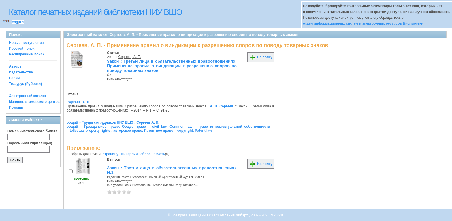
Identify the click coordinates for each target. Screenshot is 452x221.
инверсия (129, 154)
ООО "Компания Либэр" (228, 215)
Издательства (21, 72)
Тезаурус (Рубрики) (25, 84)
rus (21, 22)
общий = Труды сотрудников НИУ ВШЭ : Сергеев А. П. (113, 122)
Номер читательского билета (32, 131)
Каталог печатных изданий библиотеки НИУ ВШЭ (95, 12)
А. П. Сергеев (221, 106)
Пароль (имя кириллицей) (29, 143)
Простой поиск (21, 49)
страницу (110, 154)
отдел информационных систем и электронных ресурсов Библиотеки (363, 23)
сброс (145, 154)
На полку (260, 57)
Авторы (15, 66)
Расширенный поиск (26, 54)
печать (159, 154)
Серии (14, 78)
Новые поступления (26, 43)
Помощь (16, 107)
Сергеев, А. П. (129, 57)
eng (15, 22)
